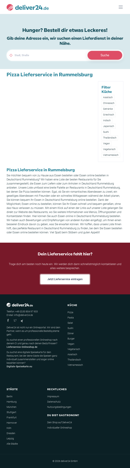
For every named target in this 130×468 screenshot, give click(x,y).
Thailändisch (109, 137)
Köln (9, 428)
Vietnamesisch (110, 155)
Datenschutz (54, 401)
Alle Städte (12, 443)
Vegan (106, 143)
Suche (105, 55)
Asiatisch (108, 97)
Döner (71, 333)
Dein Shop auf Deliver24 (59, 422)
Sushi (106, 132)
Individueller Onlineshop (59, 427)
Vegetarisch (109, 149)
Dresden (11, 433)
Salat (70, 322)
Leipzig (10, 438)
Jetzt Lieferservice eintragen (65, 279)
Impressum (53, 396)
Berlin (10, 396)
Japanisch (108, 126)
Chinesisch (108, 103)
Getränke (108, 109)
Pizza (70, 312)
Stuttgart (11, 412)
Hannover (12, 422)
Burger (71, 338)
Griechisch (108, 114)
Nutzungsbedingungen (59, 407)
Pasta (71, 317)
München (11, 407)
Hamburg (12, 401)
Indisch (107, 120)
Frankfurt (12, 417)
